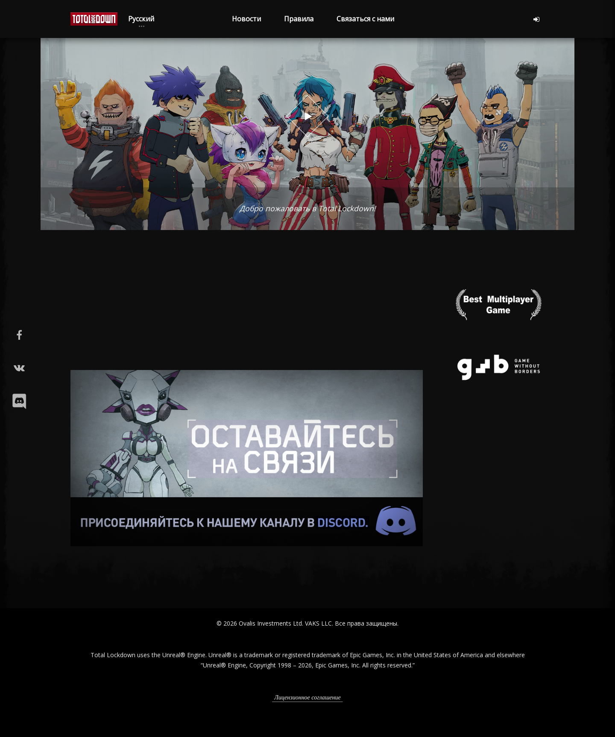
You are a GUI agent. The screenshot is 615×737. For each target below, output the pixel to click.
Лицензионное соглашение (307, 697)
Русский (141, 18)
